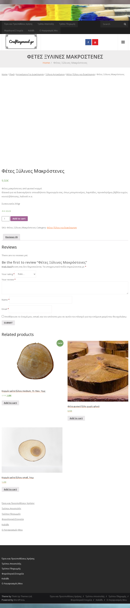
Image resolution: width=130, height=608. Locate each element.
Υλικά (11, 74)
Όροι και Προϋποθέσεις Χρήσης (18, 24)
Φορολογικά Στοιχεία (13, 30)
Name (5, 299)
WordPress (19, 600)
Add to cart (19, 218)
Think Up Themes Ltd (22, 596)
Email (5, 309)
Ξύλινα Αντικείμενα (55, 74)
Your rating (8, 273)
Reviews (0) (11, 237)
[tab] (11, 237)
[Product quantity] (6, 218)
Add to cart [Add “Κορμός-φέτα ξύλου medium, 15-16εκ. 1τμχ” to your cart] (10, 402)
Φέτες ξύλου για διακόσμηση (80, 74)
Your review (9, 279)
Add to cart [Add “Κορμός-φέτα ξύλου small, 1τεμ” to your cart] (10, 489)
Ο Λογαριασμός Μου (48, 30)
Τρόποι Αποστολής (46, 24)
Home (46, 62)
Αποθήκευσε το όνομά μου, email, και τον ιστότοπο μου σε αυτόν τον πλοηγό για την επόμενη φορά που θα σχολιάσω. (65, 316)
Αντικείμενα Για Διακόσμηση (30, 74)
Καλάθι (31, 30)
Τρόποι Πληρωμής (67, 24)
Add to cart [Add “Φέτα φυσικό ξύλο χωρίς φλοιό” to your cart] (76, 418)
